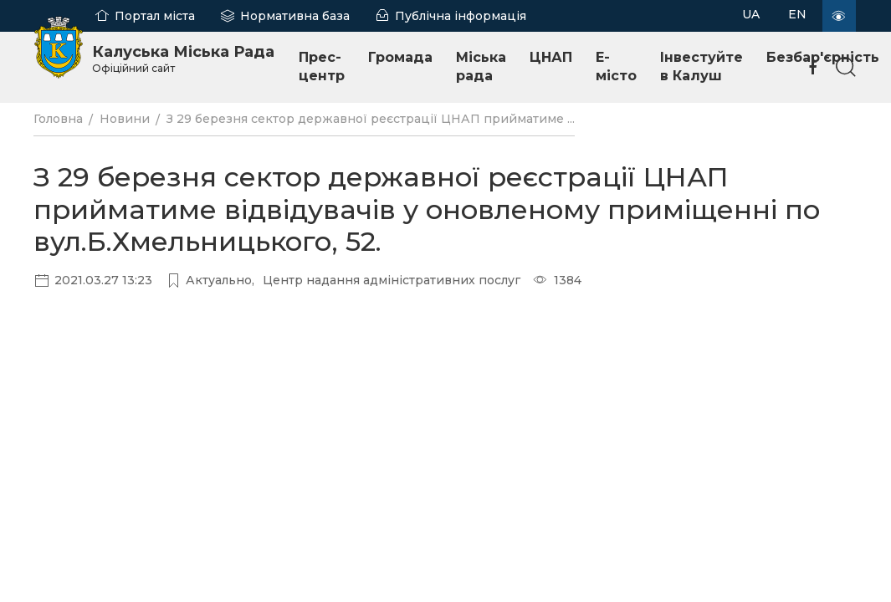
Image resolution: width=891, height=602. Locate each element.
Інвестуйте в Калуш (701, 66)
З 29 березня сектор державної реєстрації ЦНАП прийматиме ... (370, 118)
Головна (58, 118)
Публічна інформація (460, 15)
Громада (400, 57)
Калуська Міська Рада (183, 58)
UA (751, 14)
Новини (125, 118)
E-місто (616, 66)
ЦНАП (551, 57)
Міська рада (481, 66)
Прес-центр (322, 66)
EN (797, 14)
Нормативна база (295, 15)
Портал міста (155, 15)
